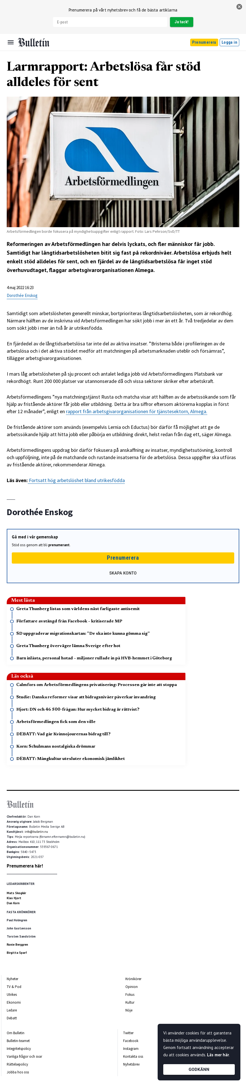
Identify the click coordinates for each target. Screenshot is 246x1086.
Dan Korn (13, 903)
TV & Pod (14, 986)
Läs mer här (218, 1054)
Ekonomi (14, 1002)
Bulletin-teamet (18, 1040)
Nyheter (12, 978)
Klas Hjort (14, 898)
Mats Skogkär (16, 893)
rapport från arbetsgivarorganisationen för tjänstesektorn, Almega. (136, 411)
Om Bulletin (15, 1033)
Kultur (129, 1002)
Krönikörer (133, 978)
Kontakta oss (133, 1056)
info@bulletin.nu (36, 832)
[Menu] (11, 42)
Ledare (12, 1010)
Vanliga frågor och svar (24, 1056)
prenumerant (59, 545)
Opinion (131, 986)
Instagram (131, 1048)
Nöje (128, 1010)
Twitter (128, 1033)
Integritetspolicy (19, 1048)
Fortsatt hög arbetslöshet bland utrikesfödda (76, 480)
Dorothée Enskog (22, 295)
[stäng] (239, 6)
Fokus (129, 994)
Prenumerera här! (25, 866)
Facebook (130, 1040)
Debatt (12, 1018)
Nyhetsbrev (131, 1064)
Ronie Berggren (17, 945)
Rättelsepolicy (17, 1064)
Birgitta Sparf (17, 953)
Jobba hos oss (18, 1072)
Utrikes (12, 994)
